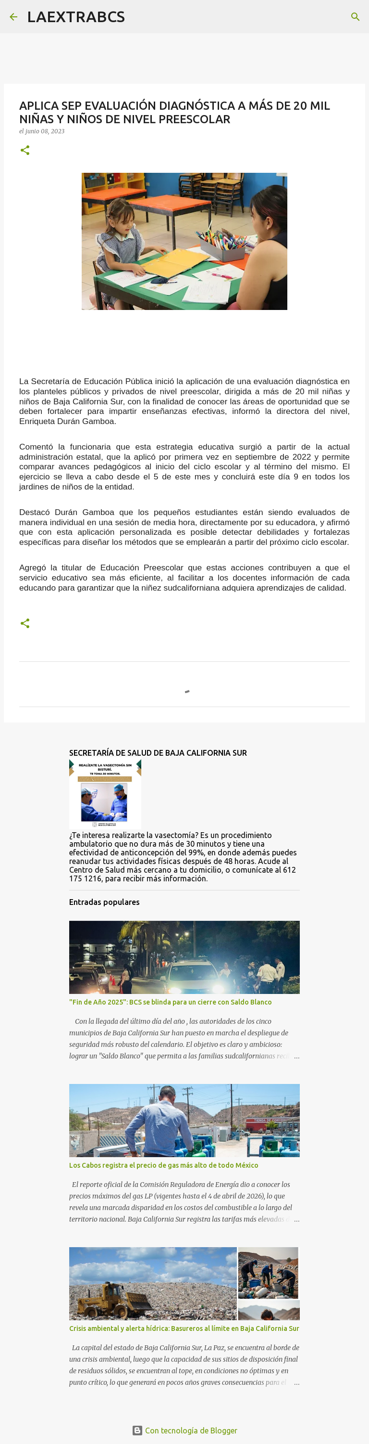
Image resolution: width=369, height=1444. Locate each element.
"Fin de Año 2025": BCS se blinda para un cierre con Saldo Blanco (170, 1002)
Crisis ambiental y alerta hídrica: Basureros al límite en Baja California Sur (184, 1328)
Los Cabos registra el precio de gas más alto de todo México (163, 1165)
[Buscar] (138, 16)
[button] (25, 150)
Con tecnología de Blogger (184, 1430)
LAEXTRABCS (76, 16)
